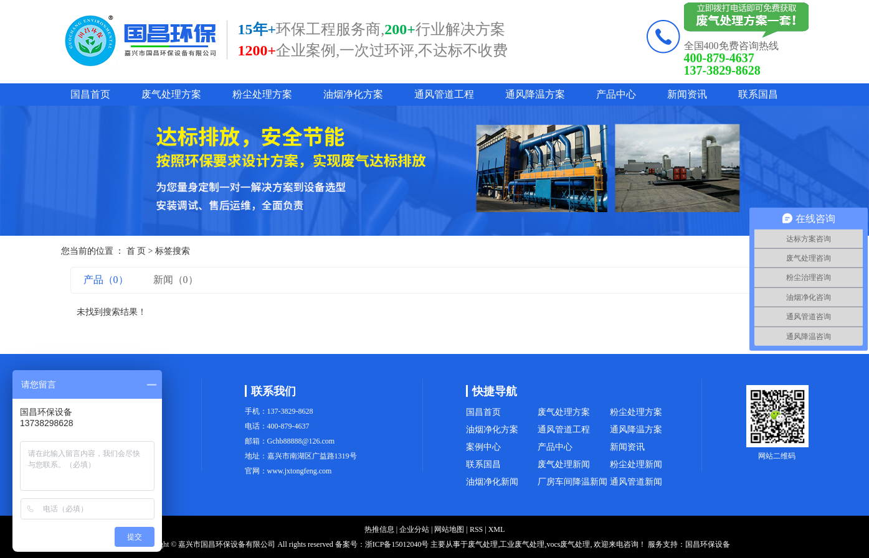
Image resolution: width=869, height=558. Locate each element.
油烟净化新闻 (492, 481)
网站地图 (449, 529)
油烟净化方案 (353, 94)
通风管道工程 (444, 94)
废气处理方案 (171, 94)
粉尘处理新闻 (636, 464)
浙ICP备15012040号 (397, 544)
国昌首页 (90, 94)
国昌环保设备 (707, 544)
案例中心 (483, 447)
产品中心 (616, 94)
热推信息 (379, 529)
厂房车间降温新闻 (572, 481)
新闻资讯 (687, 94)
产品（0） (105, 279)
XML (496, 529)
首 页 (136, 251)
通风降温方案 (535, 94)
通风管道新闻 (636, 481)
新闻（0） (175, 279)
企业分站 (414, 529)
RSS (476, 529)
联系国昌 (758, 94)
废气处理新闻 (564, 464)
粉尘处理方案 (262, 94)
